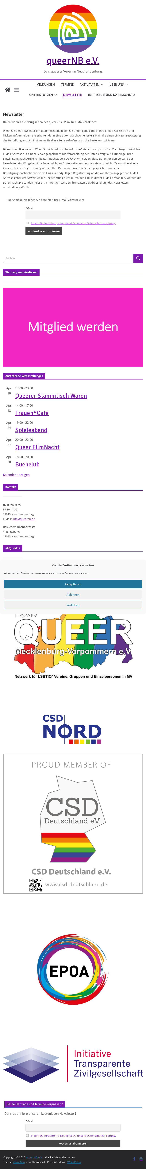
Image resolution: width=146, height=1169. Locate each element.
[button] (101, 84)
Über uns (117, 84)
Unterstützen (41, 95)
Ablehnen (73, 616)
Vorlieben (73, 627)
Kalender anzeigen (16, 475)
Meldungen (45, 84)
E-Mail (29, 208)
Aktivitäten (89, 84)
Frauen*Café (32, 413)
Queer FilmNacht (37, 447)
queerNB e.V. (73, 60)
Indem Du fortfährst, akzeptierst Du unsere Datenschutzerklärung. (73, 223)
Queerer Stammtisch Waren (51, 395)
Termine (67, 84)
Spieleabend (31, 430)
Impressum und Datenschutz (111, 95)
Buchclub (27, 464)
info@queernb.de (24, 519)
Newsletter (72, 95)
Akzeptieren (73, 606)
